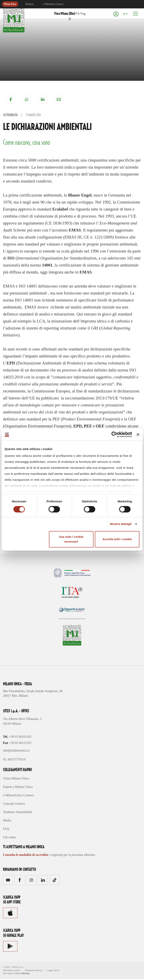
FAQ (6, 828)
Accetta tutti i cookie (117, 539)
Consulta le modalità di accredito (25, 854)
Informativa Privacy (33, 970)
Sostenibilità (10, 115)
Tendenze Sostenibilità (17, 812)
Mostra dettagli (121, 524)
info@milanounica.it (16, 750)
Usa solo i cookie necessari (71, 539)
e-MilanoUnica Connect (53, 4)
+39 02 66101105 (20, 736)
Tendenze (29, 4)
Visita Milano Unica (16, 778)
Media (7, 820)
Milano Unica (10, 4)
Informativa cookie (11, 970)
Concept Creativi (14, 803)
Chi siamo (9, 837)
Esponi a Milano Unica (18, 786)
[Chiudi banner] (138, 434)
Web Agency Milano (12, 973)
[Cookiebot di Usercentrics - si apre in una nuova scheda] (114, 434)
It (124, 14)
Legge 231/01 (53, 970)
